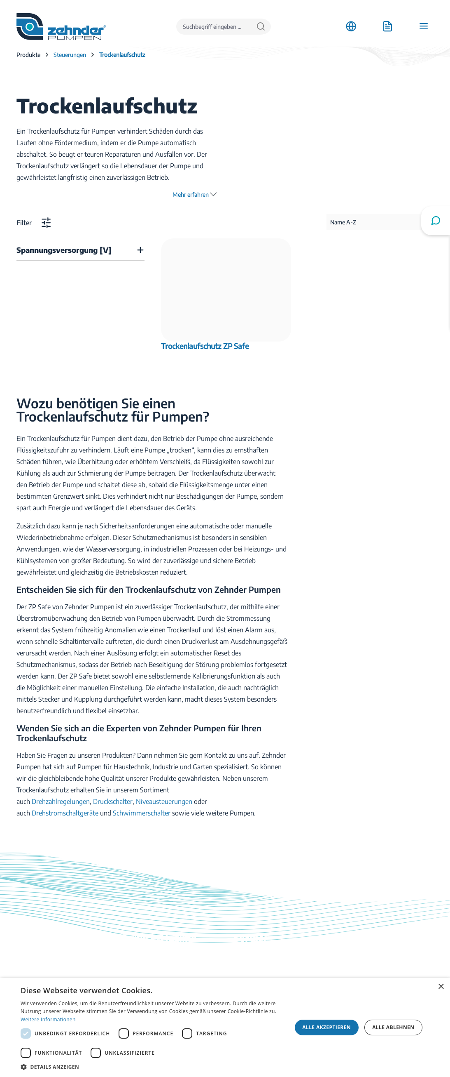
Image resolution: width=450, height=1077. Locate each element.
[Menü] (424, 26)
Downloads (249, 957)
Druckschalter (113, 801)
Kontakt (245, 969)
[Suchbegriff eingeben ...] (213, 27)
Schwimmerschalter (141, 813)
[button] (152, 1067)
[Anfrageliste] (387, 26)
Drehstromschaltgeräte (65, 813)
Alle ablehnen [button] (393, 1027)
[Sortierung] (380, 222)
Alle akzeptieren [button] (326, 1027)
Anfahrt (357, 957)
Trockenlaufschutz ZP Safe (205, 346)
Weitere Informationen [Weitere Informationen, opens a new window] (48, 1019)
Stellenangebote (369, 969)
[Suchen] (261, 27)
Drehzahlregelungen (61, 801)
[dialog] (225, 1027)
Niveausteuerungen (164, 801)
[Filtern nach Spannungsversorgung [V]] (80, 250)
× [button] (441, 987)
